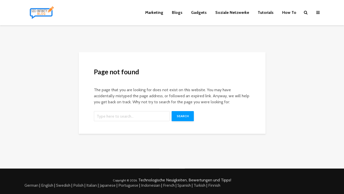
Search (183, 116)
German (31, 185)
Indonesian (150, 185)
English (47, 185)
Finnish (214, 185)
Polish (78, 185)
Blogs (177, 12)
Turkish (199, 185)
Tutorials (266, 12)
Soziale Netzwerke (232, 12)
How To (289, 12)
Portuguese (128, 185)
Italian (91, 185)
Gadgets (199, 12)
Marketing (154, 12)
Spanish (184, 185)
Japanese (108, 185)
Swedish (63, 185)
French (169, 185)
